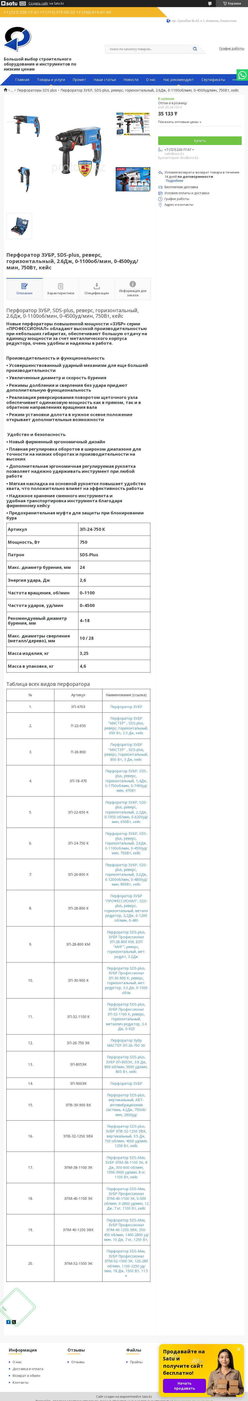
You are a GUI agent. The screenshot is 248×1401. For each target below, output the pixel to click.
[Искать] (195, 49)
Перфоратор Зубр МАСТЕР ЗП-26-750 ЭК (126, 1042)
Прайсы (136, 1362)
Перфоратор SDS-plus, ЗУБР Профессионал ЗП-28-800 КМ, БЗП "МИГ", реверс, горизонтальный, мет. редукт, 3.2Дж (126, 944)
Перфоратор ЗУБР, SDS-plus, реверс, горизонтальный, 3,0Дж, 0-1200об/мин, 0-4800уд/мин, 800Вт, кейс (126, 874)
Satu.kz (147, 1396)
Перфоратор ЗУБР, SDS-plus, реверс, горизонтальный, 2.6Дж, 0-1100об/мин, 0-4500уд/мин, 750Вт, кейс (126, 843)
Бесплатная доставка (181, 187)
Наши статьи (105, 79)
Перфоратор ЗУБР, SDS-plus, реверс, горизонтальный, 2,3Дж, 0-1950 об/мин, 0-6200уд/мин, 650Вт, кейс (126, 812)
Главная (22, 79)
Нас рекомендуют (178, 79)
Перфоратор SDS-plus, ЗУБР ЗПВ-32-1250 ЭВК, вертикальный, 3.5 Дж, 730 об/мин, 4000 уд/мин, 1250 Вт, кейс (126, 1136)
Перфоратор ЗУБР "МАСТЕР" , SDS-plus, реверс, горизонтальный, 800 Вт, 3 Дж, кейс (126, 752)
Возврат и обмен (26, 1375)
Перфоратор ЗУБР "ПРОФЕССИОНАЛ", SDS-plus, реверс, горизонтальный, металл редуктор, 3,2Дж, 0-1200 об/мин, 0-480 (126, 908)
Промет (79, 79)
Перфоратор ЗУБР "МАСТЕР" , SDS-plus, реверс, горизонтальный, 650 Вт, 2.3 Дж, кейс (126, 725)
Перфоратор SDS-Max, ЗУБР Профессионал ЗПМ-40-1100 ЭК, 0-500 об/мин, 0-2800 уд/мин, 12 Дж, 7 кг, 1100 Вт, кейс (126, 1198)
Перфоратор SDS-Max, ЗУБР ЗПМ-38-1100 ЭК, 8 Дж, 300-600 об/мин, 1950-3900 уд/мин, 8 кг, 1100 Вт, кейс (126, 1167)
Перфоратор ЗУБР (126, 706)
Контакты (21, 1382)
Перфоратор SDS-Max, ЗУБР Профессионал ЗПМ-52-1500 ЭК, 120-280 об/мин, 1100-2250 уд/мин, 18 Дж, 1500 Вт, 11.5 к (126, 1263)
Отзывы (78, 1362)
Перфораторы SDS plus (37, 90)
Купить (200, 140)
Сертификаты (213, 79)
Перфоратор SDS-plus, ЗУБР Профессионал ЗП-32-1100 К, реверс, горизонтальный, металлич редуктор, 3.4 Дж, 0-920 (126, 1016)
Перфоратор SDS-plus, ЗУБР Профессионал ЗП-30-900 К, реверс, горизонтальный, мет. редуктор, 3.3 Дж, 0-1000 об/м (126, 980)
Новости (130, 79)
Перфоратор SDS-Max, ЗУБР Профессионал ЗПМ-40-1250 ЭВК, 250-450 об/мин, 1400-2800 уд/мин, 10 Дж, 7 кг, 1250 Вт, (126, 1230)
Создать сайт (38, 3)
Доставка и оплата (28, 1368)
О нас (151, 79)
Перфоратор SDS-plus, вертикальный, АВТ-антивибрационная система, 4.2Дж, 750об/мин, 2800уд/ (126, 1105)
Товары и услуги (51, 79)
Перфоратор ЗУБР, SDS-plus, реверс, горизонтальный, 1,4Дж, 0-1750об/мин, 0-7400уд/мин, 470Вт (126, 781)
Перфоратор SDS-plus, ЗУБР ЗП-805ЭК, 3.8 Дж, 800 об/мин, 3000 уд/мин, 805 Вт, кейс (126, 1064)
